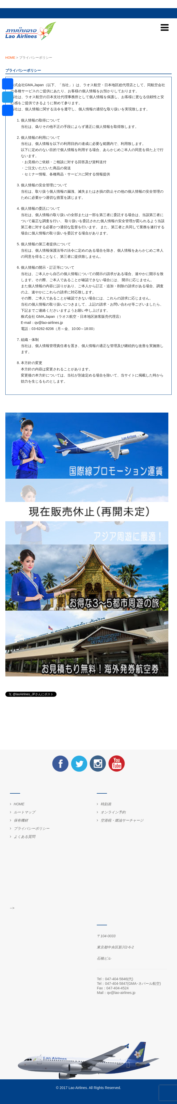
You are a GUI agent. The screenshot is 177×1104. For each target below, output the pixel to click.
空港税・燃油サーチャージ (122, 820)
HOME (19, 804)
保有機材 (21, 820)
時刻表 (106, 804)
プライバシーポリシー (31, 828)
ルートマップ (24, 812)
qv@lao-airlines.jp (121, 993)
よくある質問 (24, 837)
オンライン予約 (113, 812)
